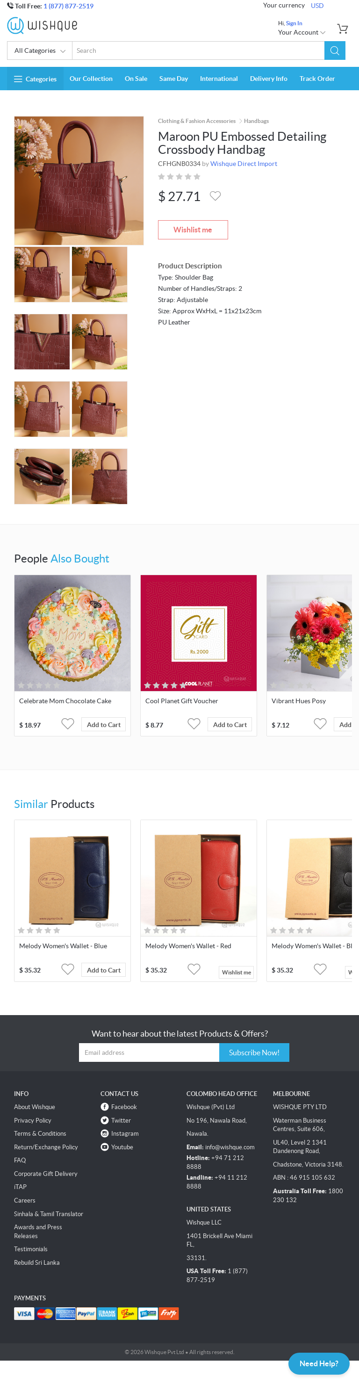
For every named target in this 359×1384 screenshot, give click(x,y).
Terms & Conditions (40, 1133)
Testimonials (31, 1249)
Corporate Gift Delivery (46, 1173)
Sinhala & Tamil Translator (48, 1214)
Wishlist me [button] (236, 972)
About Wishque (34, 1106)
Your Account (302, 32)
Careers (25, 1200)
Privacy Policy (32, 1120)
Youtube (122, 1147)
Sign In (294, 23)
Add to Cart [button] (104, 724)
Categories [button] (35, 79)
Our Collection (91, 78)
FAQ (20, 1160)
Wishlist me (192, 229)
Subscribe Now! (254, 1052)
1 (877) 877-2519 (68, 6)
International (219, 78)
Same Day (173, 78)
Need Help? (319, 1363)
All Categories (40, 51)
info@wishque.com (230, 1147)
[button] (334, 50)
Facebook (124, 1106)
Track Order (317, 78)
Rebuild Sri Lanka (37, 1262)
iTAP (20, 1186)
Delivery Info (268, 78)
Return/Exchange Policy (46, 1147)
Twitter (121, 1120)
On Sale (136, 78)
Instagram (125, 1133)
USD (317, 5)
